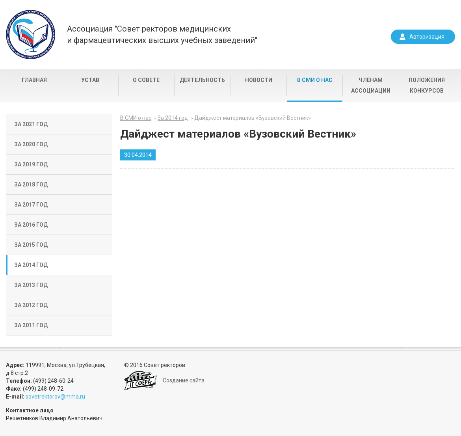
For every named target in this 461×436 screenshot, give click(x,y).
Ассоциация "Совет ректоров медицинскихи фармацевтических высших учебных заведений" (162, 34)
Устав (90, 80)
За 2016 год (31, 225)
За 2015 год (31, 245)
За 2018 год (31, 184)
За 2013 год (31, 285)
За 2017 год (31, 204)
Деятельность (202, 80)
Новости (258, 80)
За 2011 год (31, 325)
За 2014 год (31, 265)
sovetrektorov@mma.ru (55, 396)
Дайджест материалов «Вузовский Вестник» (252, 118)
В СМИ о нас (315, 80)
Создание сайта (183, 380)
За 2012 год (31, 305)
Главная (34, 80)
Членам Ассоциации (370, 85)
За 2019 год (31, 164)
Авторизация (426, 37)
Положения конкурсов (427, 85)
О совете (146, 80)
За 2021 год (31, 124)
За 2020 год (31, 144)
